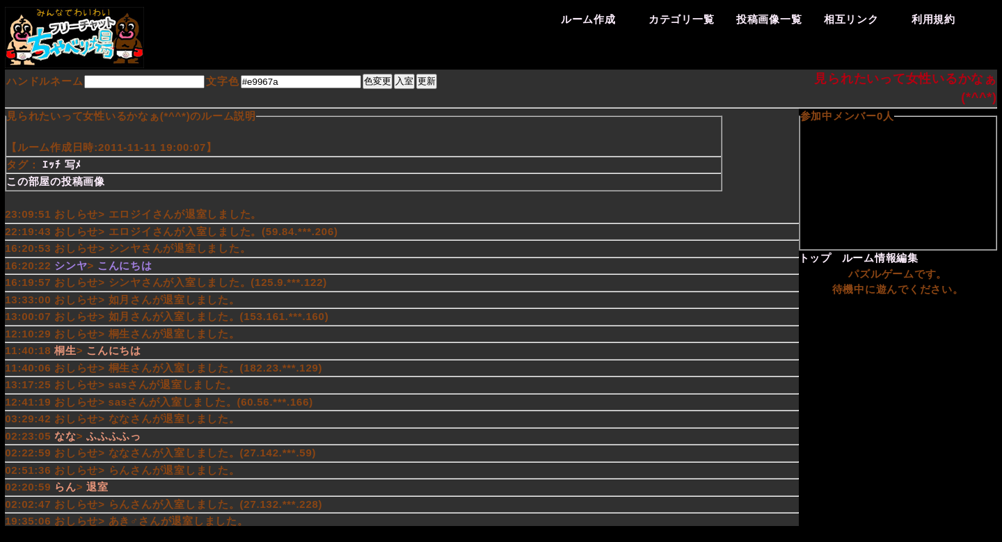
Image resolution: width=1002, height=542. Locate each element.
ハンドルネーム (44, 81)
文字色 (222, 81)
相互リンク (851, 19)
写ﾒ (73, 164)
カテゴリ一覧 (682, 19)
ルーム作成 (588, 19)
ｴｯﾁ (51, 164)
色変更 (377, 81)
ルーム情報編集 (880, 258)
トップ (815, 258)
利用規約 (933, 19)
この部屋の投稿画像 (55, 181)
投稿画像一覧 (769, 19)
